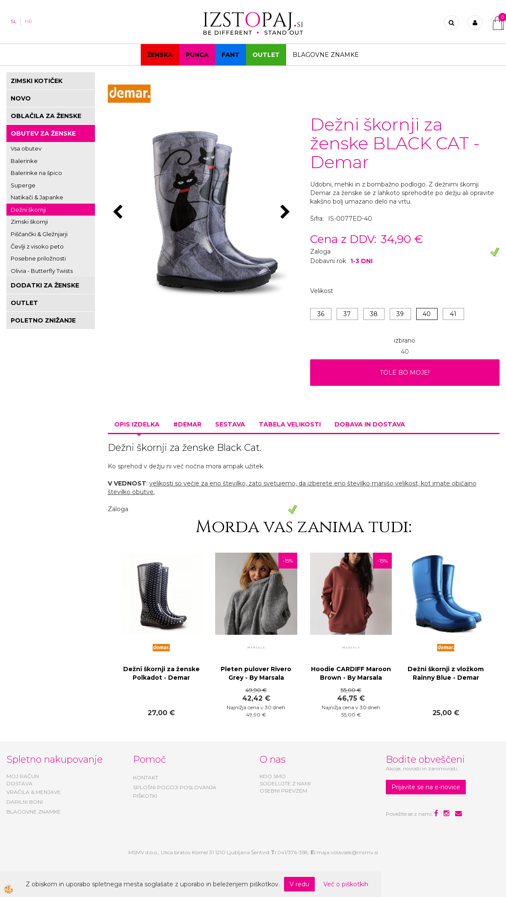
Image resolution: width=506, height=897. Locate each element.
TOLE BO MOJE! (404, 372)
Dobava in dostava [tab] (369, 424)
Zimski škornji (29, 221)
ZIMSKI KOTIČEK (36, 81)
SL (13, 21)
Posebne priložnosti (38, 258)
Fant (231, 55)
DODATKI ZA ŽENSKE (45, 285)
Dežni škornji (28, 209)
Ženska (160, 55)
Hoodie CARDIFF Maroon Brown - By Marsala (351, 673)
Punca (197, 55)
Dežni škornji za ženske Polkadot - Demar (161, 673)
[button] (286, 213)
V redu (299, 884)
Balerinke (24, 160)
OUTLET (266, 55)
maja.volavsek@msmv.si (347, 852)
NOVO (21, 98)
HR (28, 21)
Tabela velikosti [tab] (290, 424)
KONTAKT (145, 777)
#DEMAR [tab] (187, 424)
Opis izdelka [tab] (137, 424)
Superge (23, 185)
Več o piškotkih (345, 884)
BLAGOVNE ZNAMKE (33, 811)
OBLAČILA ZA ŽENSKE (46, 116)
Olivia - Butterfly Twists (42, 270)
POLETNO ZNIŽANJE (43, 320)
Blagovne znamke (326, 55)
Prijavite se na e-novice (425, 787)
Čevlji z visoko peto (37, 246)
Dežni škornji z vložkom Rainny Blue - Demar (446, 673)
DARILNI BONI (24, 802)
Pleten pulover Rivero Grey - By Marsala (256, 673)
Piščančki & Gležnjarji (39, 234)
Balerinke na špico (36, 172)
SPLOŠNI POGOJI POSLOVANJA (174, 787)
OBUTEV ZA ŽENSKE (43, 133)
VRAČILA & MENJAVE (33, 792)
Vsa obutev (26, 148)
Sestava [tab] (230, 424)
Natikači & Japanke (37, 197)
